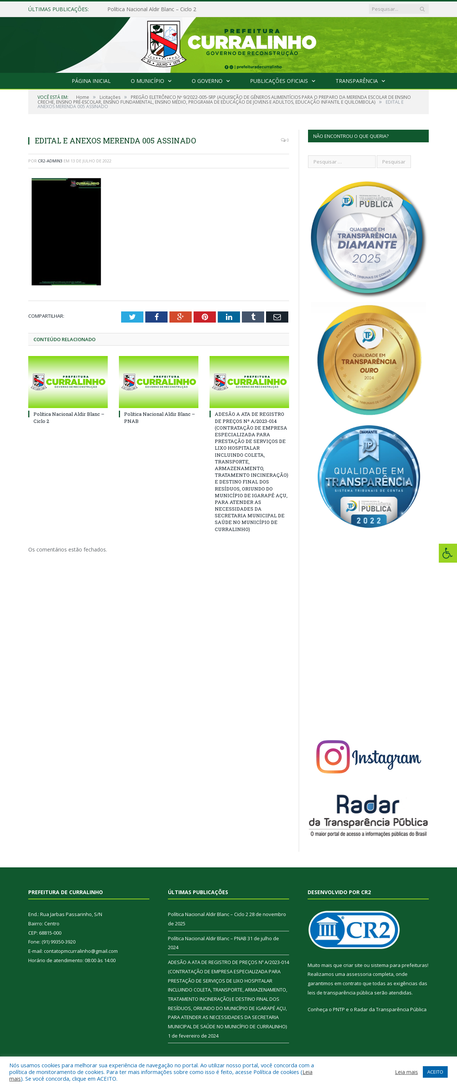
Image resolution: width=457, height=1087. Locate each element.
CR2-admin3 (50, 161)
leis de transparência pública (340, 992)
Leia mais (406, 1071)
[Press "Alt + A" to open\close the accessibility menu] (448, 553)
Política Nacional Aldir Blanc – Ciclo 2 (151, 9)
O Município (147, 80)
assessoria (359, 974)
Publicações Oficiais (279, 80)
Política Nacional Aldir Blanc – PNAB (207, 938)
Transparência (357, 80)
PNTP (339, 1009)
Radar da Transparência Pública (390, 1009)
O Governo (207, 80)
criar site (353, 965)
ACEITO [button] (435, 1071)
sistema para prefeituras (399, 965)
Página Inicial (91, 80)
